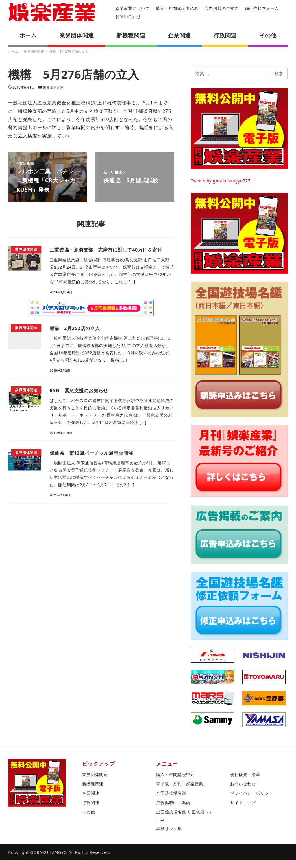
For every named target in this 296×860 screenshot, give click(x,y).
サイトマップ (243, 802)
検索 (279, 73)
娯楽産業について (132, 8)
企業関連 (90, 793)
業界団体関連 (53, 87)
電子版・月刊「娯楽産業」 (182, 783)
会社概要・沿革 (245, 774)
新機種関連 (92, 783)
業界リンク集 (169, 828)
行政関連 (90, 802)
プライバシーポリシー (251, 793)
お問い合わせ (128, 16)
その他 (88, 812)
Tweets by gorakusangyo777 (221, 181)
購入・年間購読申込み (177, 8)
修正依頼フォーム (262, 8)
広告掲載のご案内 (221, 8)
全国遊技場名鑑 (171, 793)
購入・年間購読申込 (175, 774)
